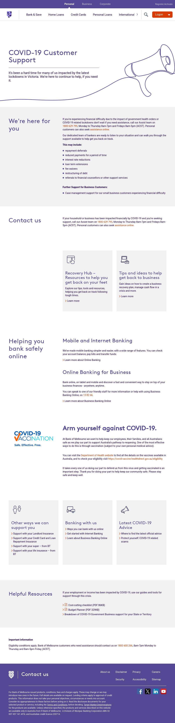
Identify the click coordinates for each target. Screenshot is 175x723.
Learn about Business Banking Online (87, 538)
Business (87, 4)
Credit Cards (78, 14)
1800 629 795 (70, 126)
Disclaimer (121, 672)
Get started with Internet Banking (85, 533)
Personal (69, 4)
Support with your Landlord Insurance (33, 533)
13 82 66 (88, 395)
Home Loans (56, 14)
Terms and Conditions (57, 705)
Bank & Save (34, 14)
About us (105, 672)
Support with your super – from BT (31, 546)
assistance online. (100, 129)
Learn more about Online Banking (83, 360)
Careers (156, 672)
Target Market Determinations (98, 705)
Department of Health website (97, 455)
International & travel (131, 14)
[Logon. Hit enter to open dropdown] (162, 14)
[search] (146, 14)
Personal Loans (102, 14)
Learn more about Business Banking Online (88, 401)
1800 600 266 (125, 645)
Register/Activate (164, 4)
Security (120, 679)
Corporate (105, 4)
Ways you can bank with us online (85, 529)
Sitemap (156, 679)
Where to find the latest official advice (141, 533)
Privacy (136, 672)
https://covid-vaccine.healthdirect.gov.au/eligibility (135, 458)
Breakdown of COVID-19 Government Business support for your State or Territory (108, 614)
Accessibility (139, 679)
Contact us (35, 674)
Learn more (73, 300)
